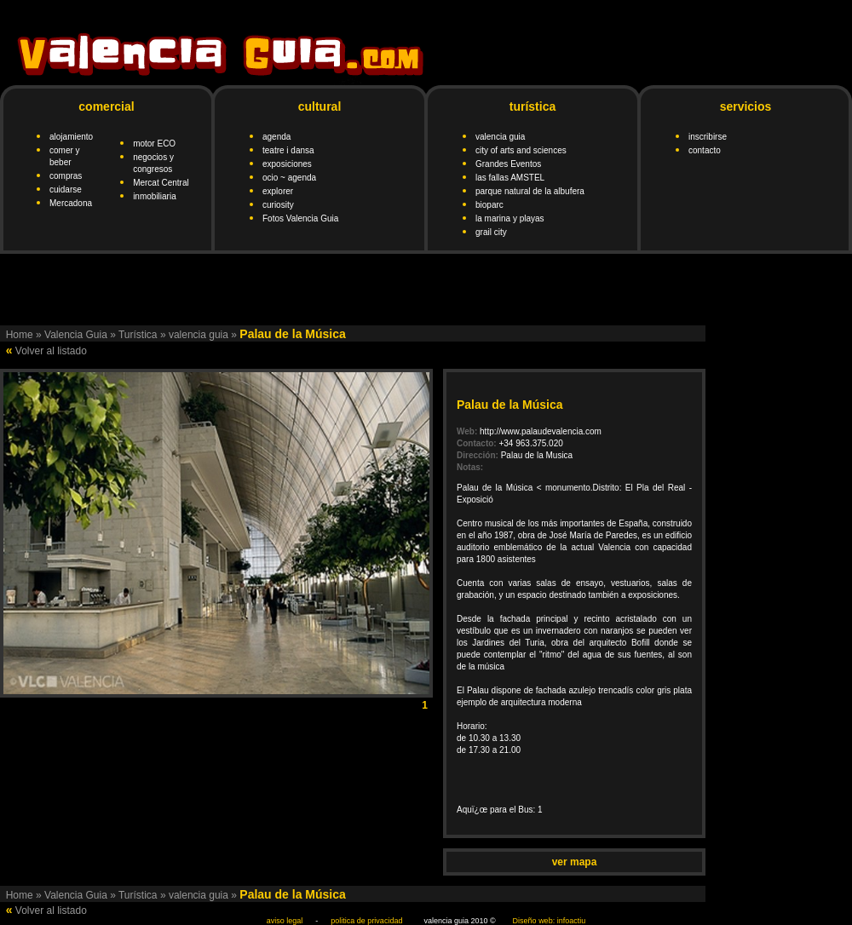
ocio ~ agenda (289, 177)
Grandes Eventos (508, 164)
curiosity (278, 205)
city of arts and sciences (521, 150)
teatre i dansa (288, 150)
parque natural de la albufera (529, 191)
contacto (704, 150)
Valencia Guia (75, 335)
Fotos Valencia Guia (300, 218)
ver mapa (574, 862)
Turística (138, 335)
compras (65, 176)
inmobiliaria (154, 196)
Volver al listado (51, 351)
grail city (491, 232)
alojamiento (71, 136)
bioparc (489, 205)
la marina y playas (509, 218)
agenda (276, 136)
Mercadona (70, 203)
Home (19, 335)
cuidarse (65, 189)
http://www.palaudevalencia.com (541, 431)
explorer (277, 191)
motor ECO (154, 143)
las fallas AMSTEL (509, 177)
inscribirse (707, 136)
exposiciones (287, 164)
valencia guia (500, 136)
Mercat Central (161, 182)
